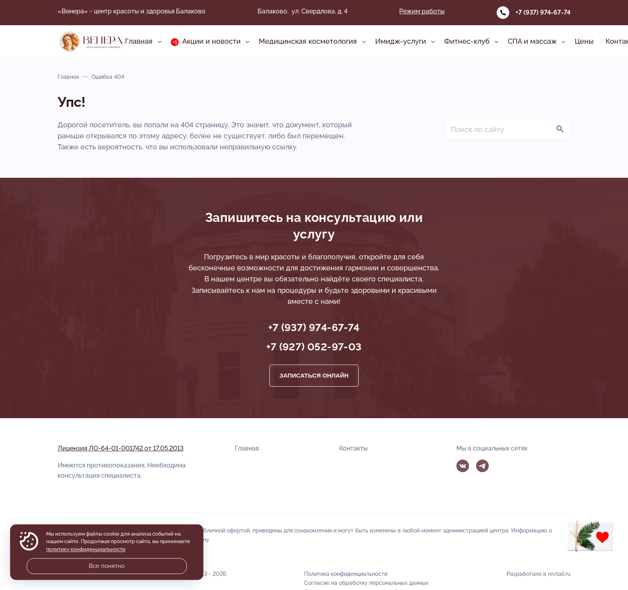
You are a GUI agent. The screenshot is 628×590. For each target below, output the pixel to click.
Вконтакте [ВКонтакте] (462, 466)
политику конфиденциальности (85, 549)
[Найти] (560, 129)
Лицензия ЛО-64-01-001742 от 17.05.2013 (120, 448)
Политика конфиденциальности (345, 573)
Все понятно (107, 566)
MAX (501, 466)
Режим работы (422, 11)
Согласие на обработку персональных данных (366, 582)
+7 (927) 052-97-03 (313, 347)
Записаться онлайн (313, 375)
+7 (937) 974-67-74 (543, 12)
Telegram (482, 466)
